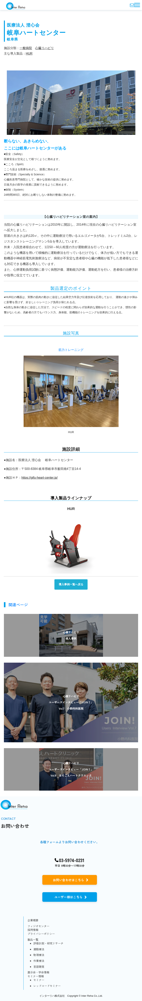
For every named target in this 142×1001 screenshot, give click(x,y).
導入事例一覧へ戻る (71, 584)
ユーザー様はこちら (68, 897)
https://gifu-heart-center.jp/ (39, 477)
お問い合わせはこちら (68, 880)
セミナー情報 (36, 976)
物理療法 (38, 955)
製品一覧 (33, 940)
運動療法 (38, 949)
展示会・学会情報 (38, 972)
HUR (29, 53)
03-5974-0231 (71, 860)
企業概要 (33, 920)
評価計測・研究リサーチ (48, 943)
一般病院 (26, 48)
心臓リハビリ (44, 48)
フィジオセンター (38, 926)
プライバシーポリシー (41, 934)
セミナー (38, 980)
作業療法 (38, 961)
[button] (137, 5)
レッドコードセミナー (47, 986)
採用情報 (33, 930)
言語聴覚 (38, 967)
